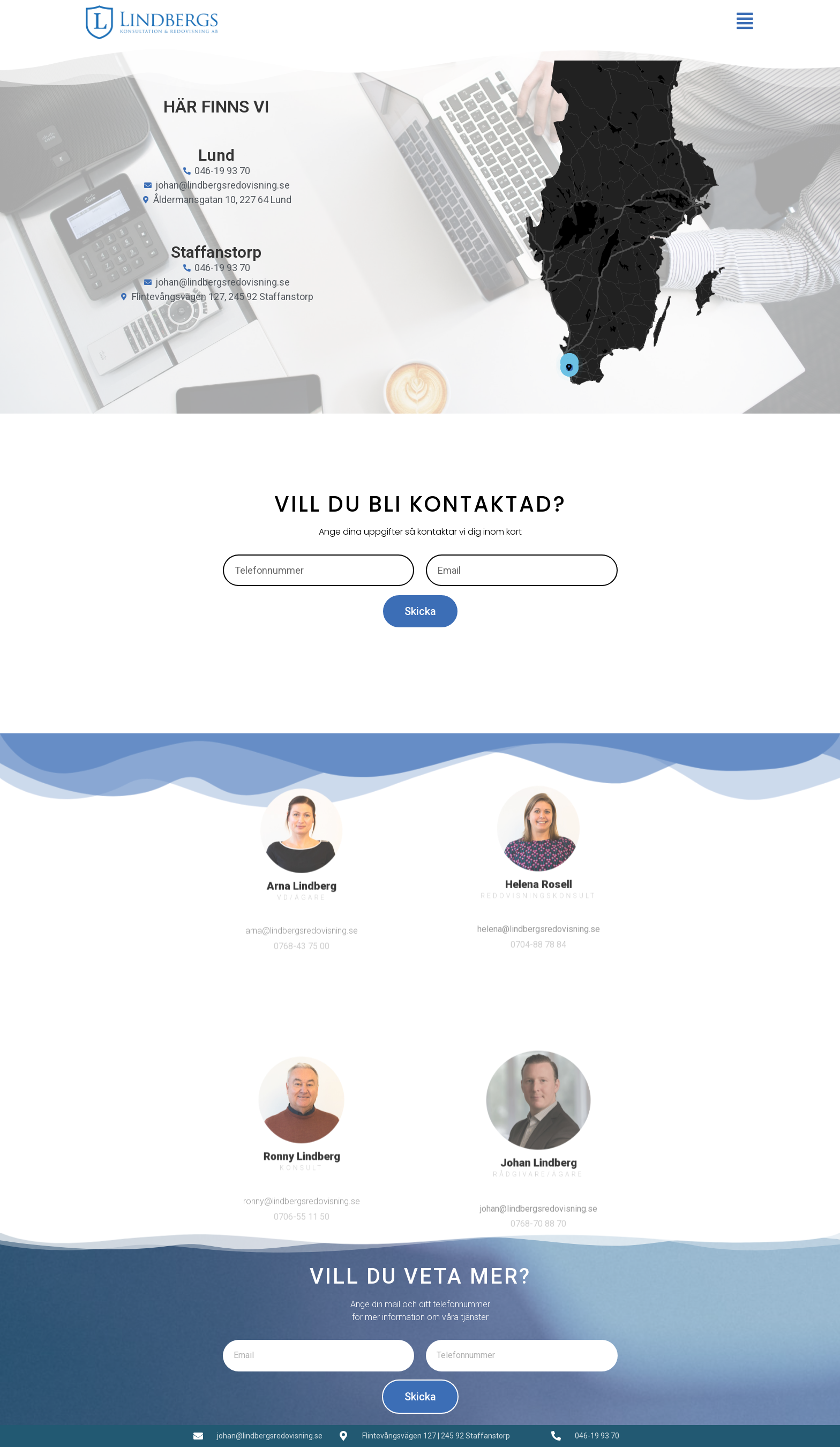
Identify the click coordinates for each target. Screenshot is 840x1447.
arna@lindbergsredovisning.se (301, 1115)
